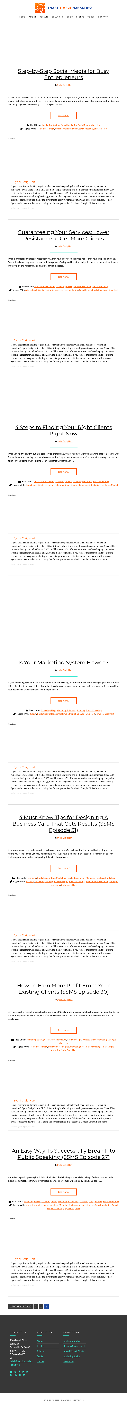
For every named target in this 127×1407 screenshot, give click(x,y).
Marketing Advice (64, 286)
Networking (68, 1361)
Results (40, 1346)
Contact (40, 1361)
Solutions (41, 1351)
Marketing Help (48, 710)
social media (85, 128)
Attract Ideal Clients (34, 290)
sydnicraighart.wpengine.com (23, 208)
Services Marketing (82, 286)
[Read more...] (63, 115)
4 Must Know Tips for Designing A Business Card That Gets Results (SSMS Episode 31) (63, 823)
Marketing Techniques (56, 1039)
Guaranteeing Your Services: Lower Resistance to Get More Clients (63, 235)
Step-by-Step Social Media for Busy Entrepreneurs (63, 74)
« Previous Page (20, 1306)
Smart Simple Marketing (64, 7)
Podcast (75, 878)
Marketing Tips (63, 878)
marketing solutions (54, 485)
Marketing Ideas (49, 1201)
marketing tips (61, 881)
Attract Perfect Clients (44, 286)
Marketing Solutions (82, 481)
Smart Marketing (69, 125)
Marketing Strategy (51, 125)
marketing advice (34, 1205)
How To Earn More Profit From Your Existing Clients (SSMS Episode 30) (63, 988)
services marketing (69, 290)
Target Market (111, 485)
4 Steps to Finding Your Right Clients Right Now (63, 430)
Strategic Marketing (106, 878)
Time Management (105, 713)
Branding (32, 878)
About (40, 1341)
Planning (81, 710)
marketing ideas (50, 1205)
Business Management (74, 1346)
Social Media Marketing (89, 125)
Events (40, 1356)
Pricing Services (52, 290)
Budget (32, 713)
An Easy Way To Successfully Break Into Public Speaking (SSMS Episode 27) (63, 1153)
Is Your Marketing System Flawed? (63, 662)
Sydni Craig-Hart (99, 128)
